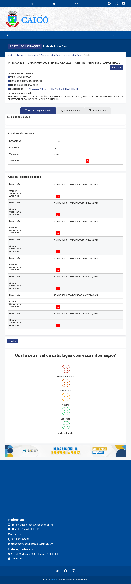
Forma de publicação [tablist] (38, 110)
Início (10, 55)
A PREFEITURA (17, 35)
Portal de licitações (50, 55)
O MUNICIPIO (31, 35)
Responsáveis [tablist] (70, 110)
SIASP (54, 579)
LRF (55, 35)
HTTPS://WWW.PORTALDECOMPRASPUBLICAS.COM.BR (51, 89)
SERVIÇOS (112, 35)
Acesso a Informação (27, 55)
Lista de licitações (72, 55)
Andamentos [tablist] (97, 110)
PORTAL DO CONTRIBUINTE (69, 35)
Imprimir (116, 67)
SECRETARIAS (44, 35)
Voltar (13, 341)
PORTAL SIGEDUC (99, 35)
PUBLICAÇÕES (86, 35)
